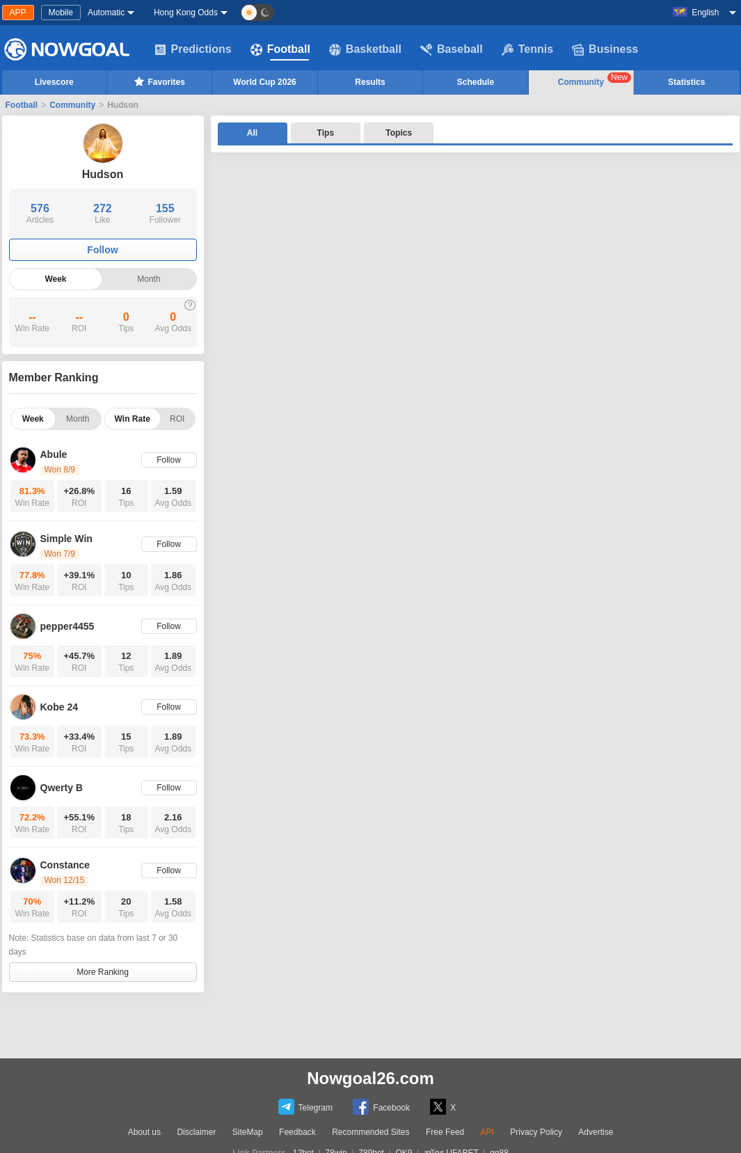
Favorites (159, 81)
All (252, 133)
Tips (325, 133)
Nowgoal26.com (370, 1078)
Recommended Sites (370, 1132)
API (487, 1132)
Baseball (451, 49)
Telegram (305, 1107)
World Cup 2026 (264, 82)
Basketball (365, 49)
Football (280, 49)
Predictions (193, 49)
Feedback (297, 1132)
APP (18, 12)
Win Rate (132, 419)
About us (144, 1132)
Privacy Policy (536, 1132)
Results (370, 82)
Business (605, 49)
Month (148, 279)
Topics (398, 133)
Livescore (54, 82)
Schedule (475, 82)
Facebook (381, 1107)
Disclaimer (196, 1132)
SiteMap (247, 1132)
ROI (177, 419)
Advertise (595, 1132)
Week (55, 279)
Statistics (686, 82)
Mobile (61, 12)
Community (594, 79)
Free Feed (445, 1132)
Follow (102, 249)
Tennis (527, 49)
